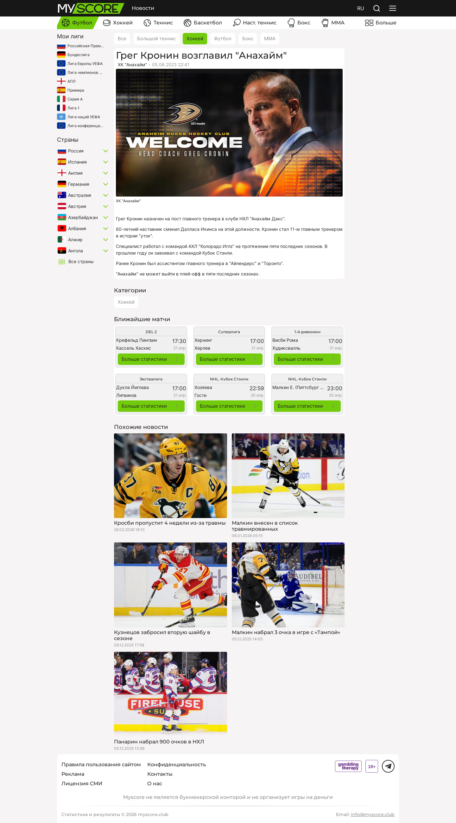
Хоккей (195, 39)
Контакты (160, 774)
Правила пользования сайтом (101, 764)
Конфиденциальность (176, 764)
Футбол (222, 39)
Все (122, 39)
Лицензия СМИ (81, 784)
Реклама (72, 774)
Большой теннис (156, 39)
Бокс (247, 39)
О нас (154, 784)
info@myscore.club (373, 814)
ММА (270, 39)
